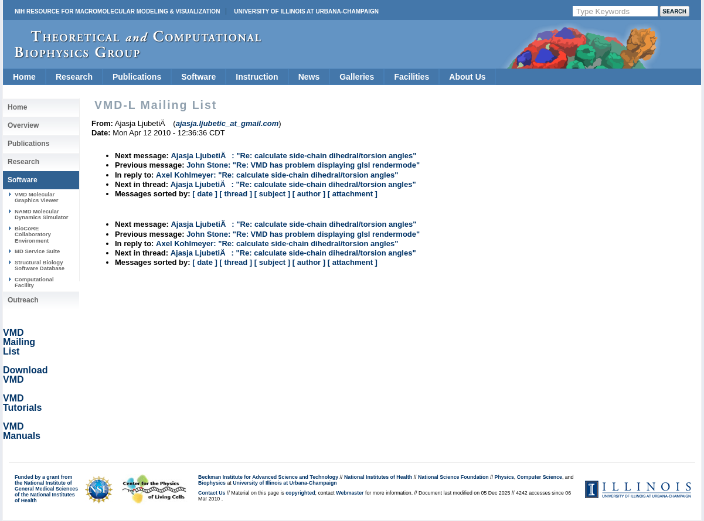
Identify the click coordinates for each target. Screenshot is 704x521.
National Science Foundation (453, 477)
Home (24, 76)
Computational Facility (34, 282)
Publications (137, 76)
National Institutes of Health (378, 477)
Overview (23, 125)
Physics (504, 477)
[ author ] (309, 193)
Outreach (23, 300)
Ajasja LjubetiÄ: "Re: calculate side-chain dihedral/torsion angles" (293, 155)
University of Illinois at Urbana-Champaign (306, 11)
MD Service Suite (37, 251)
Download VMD (25, 374)
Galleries (356, 76)
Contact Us (211, 493)
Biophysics (212, 483)
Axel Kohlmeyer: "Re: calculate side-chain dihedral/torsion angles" (277, 175)
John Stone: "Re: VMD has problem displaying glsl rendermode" (303, 165)
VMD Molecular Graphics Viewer (36, 197)
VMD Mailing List (19, 342)
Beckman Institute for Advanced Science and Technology (268, 477)
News (309, 76)
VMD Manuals (21, 431)
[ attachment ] (352, 193)
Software (198, 76)
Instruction (257, 76)
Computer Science (539, 477)
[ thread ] (235, 193)
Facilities (411, 76)
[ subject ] (272, 193)
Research (74, 76)
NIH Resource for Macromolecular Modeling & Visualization (117, 11)
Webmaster (349, 493)
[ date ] (204, 193)
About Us (467, 76)
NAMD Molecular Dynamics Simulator (42, 214)
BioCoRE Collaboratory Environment (33, 234)
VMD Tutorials (22, 403)
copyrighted (300, 493)
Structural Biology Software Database (39, 265)
